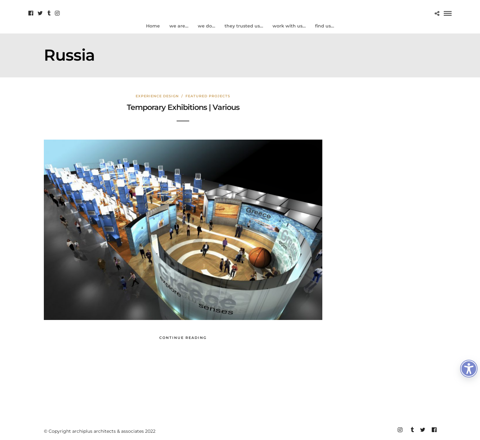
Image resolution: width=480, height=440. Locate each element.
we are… (178, 26)
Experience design (157, 96)
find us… (324, 26)
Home (153, 26)
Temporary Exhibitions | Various (183, 107)
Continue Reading (183, 337)
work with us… (289, 26)
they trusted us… (244, 26)
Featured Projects (207, 96)
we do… (206, 26)
